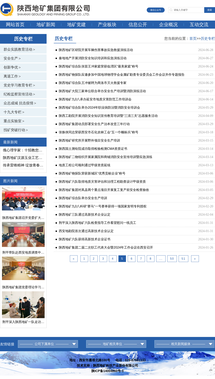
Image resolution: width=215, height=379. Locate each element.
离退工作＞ (13, 76)
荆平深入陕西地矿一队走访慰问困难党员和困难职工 (23, 322)
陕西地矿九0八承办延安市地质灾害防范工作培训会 (94, 99)
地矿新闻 (46, 24)
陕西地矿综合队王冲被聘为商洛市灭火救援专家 (91, 83)
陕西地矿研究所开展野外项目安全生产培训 (88, 140)
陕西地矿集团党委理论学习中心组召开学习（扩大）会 (23, 287)
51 (183, 258)
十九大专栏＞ (14, 112)
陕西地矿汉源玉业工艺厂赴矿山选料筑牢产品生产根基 (23, 158)
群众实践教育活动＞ (20, 49)
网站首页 (15, 24)
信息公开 (137, 24)
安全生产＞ (13, 58)
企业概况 (168, 24)
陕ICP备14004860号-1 (107, 371)
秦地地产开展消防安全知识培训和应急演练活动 (91, 58)
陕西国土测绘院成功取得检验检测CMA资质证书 (91, 148)
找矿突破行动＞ (16, 130)
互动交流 (199, 24)
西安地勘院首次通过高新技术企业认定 (85, 231)
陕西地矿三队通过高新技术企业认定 (83, 214)
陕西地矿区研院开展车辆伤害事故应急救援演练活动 (94, 50)
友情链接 (7, 344)
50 (172, 258)
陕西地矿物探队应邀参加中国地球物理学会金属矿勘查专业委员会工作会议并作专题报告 (120, 74)
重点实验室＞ (14, 121)
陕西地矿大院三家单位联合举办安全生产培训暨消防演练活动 (101, 91)
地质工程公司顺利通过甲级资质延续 (83, 165)
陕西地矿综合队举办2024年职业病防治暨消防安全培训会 (98, 107)
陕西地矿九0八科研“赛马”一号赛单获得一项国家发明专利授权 (101, 206)
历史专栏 (208, 38)
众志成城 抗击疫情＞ (20, 103)
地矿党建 (76, 24)
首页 (193, 38)
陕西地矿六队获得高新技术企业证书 (83, 239)
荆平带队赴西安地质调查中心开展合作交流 (23, 252)
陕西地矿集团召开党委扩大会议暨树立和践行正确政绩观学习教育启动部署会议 (23, 218)
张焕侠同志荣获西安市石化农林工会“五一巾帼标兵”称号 (97, 132)
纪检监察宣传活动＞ (20, 94)
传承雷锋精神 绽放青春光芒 (23, 165)
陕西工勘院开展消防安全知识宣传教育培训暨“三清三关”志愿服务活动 (107, 116)
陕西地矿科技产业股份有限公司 (115, 365)
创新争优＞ (13, 67)
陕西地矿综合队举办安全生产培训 (81, 198)
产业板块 (107, 24)
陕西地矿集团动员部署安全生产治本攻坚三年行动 (93, 124)
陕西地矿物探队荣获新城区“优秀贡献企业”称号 (90, 173)
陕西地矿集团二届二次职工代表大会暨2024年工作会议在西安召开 (104, 247)
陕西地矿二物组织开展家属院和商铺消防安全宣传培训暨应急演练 (104, 157)
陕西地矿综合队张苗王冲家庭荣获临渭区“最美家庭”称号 (97, 66)
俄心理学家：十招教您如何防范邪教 (23, 150)
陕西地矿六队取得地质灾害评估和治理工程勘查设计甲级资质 (101, 181)
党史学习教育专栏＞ (20, 85)
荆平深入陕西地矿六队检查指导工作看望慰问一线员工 (96, 223)
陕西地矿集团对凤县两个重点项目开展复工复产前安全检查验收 (102, 190)
